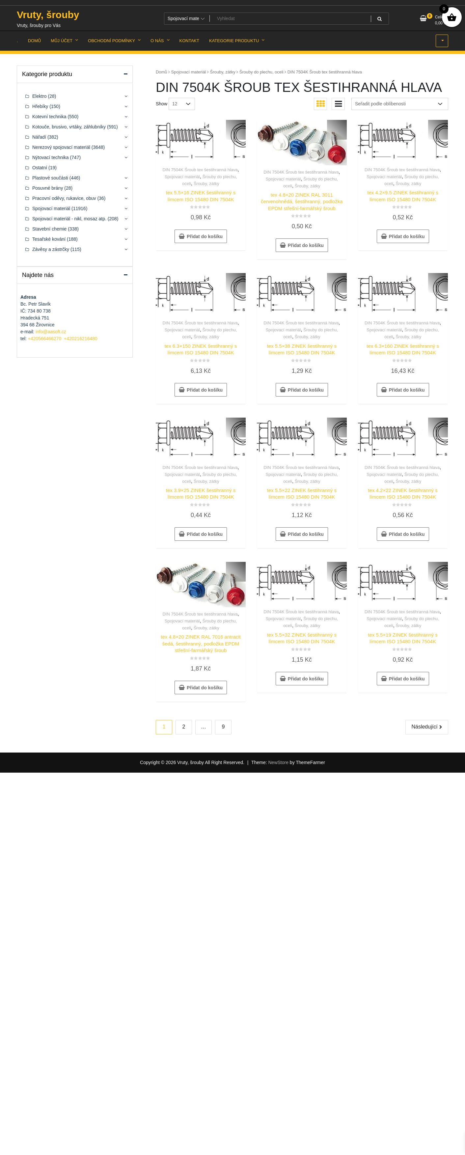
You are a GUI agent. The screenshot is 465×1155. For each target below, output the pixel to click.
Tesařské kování (49, 239)
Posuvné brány (47, 188)
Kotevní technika (49, 116)
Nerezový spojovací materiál (61, 147)
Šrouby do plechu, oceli (261, 71)
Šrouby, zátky (222, 71)
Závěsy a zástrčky (50, 249)
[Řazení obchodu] (399, 104)
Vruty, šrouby (48, 14)
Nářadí (39, 137)
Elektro (39, 96)
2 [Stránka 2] (183, 726)
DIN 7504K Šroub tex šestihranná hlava (199, 169)
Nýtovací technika (50, 157)
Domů (161, 71)
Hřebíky (40, 106)
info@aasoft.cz (51, 331)
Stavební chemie (49, 229)
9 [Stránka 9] (223, 726)
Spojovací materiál (188, 71)
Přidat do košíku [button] (205, 236)
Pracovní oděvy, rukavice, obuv (64, 198)
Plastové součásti (50, 177)
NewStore (278, 762)
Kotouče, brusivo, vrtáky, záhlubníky (69, 126)
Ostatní (39, 167)
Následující (424, 726)
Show (161, 103)
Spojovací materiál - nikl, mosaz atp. (69, 218)
